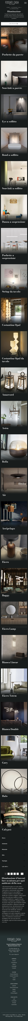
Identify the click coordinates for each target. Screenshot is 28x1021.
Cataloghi (14, 966)
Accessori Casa (16, 7)
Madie (14, 989)
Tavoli (14, 977)
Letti (14, 999)
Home (8, 7)
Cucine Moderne (14, 974)
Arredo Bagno (14, 993)
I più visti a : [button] (5, 866)
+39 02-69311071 (15, 954)
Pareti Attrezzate (14, 987)
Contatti (14, 968)
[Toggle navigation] (25, 3)
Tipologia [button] (4, 861)
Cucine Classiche (14, 976)
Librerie (14, 985)
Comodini (14, 1000)
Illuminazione (14, 8)
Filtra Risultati (14, 24)
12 (22, 874)
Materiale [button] (4, 849)
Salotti (14, 991)
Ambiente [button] (4, 843)
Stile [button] (3, 855)
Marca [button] (3, 838)
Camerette (14, 1004)
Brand (14, 964)
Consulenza (14, 962)
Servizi (14, 960)
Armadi (14, 1002)
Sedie (14, 979)
